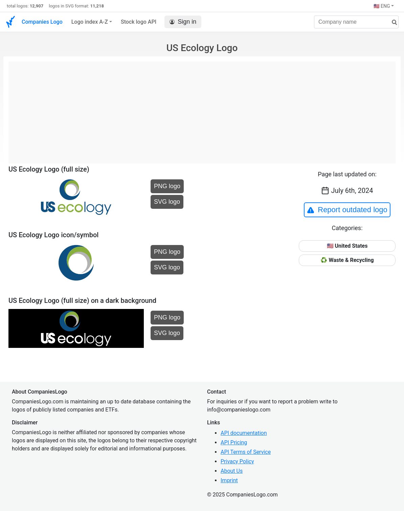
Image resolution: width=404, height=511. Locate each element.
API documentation (244, 433)
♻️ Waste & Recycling (347, 260)
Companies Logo (42, 22)
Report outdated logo (347, 209)
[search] (392, 22)
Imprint (229, 480)
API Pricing (234, 442)
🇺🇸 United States (347, 246)
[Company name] (356, 22)
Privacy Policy (237, 461)
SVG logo (167, 201)
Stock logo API (138, 22)
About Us (232, 471)
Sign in (183, 21)
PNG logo (167, 186)
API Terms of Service (246, 452)
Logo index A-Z (89, 22)
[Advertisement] (202, 109)
